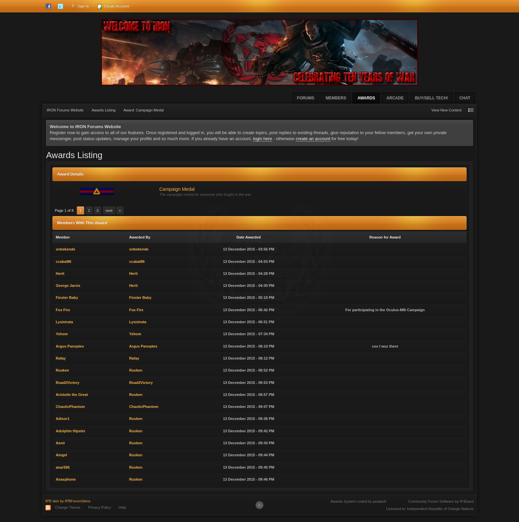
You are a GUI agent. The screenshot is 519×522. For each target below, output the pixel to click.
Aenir (60, 443)
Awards (366, 98)
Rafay (61, 358)
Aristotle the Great (72, 395)
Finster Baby (67, 298)
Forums (305, 98)
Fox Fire (63, 310)
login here (262, 138)
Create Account (113, 6)
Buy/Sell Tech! (431, 98)
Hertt (60, 274)
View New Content (446, 110)
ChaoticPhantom (70, 407)
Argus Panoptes (70, 346)
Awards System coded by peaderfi (358, 501)
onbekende (65, 249)
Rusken (62, 370)
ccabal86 (63, 261)
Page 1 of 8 (64, 210)
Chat (465, 98)
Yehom (62, 334)
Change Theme (67, 507)
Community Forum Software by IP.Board (441, 501)
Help (122, 507)
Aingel (61, 455)
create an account (313, 138)
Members (336, 98)
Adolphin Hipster (70, 431)
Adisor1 (62, 419)
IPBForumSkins (77, 501)
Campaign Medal (177, 189)
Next (109, 210)
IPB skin (52, 501)
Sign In (79, 6)
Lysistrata (64, 322)
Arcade (394, 98)
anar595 (63, 467)
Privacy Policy (99, 507)
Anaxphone (66, 479)
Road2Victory (67, 383)
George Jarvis (68, 286)
